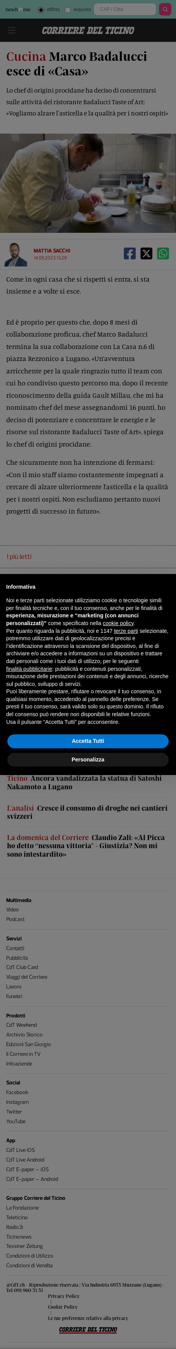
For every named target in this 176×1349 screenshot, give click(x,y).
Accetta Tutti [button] (88, 741)
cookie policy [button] (118, 623)
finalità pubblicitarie (29, 669)
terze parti (126, 631)
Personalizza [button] (88, 759)
